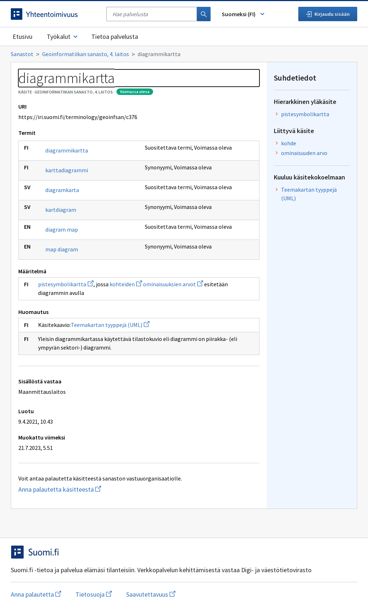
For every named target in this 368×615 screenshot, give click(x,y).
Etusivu (22, 36)
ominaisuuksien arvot (173, 284)
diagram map (61, 229)
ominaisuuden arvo (304, 152)
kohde (288, 143)
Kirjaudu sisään (328, 14)
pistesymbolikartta (65, 284)
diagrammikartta (66, 150)
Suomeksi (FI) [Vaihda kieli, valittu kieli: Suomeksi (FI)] (244, 14)
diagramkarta (62, 189)
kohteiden (126, 284)
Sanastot (22, 54)
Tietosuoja (93, 594)
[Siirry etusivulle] (55, 14)
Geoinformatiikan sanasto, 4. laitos (85, 54)
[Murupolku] (184, 54)
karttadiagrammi (66, 170)
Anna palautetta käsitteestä (95, 489)
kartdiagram (60, 209)
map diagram (61, 249)
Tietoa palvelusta (114, 36)
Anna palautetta (36, 594)
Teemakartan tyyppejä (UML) (110, 324)
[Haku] (204, 14)
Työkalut (63, 36)
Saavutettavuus (150, 594)
